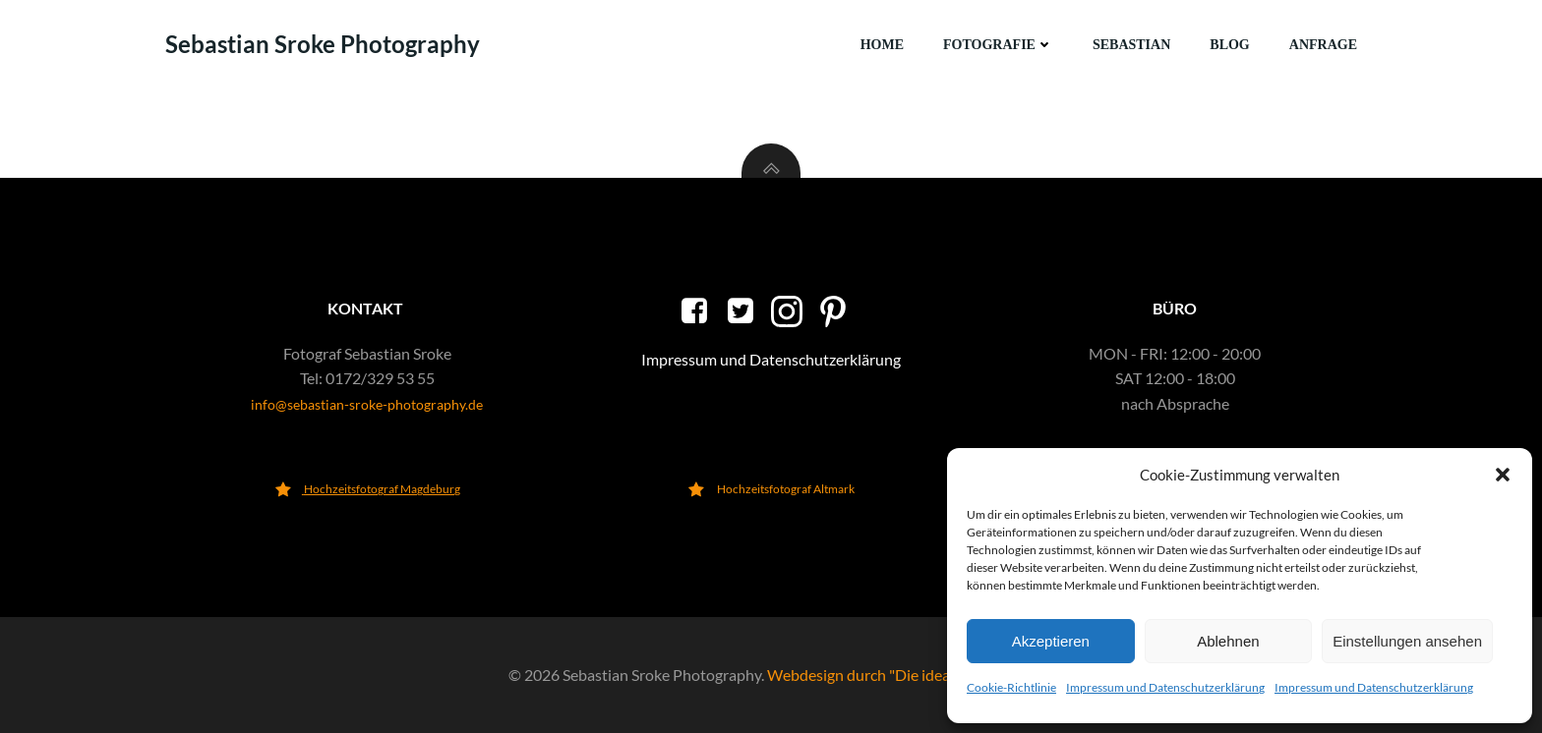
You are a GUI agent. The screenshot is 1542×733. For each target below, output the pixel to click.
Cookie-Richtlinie (1011, 687)
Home (882, 44)
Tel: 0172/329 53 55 (367, 377)
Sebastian (1131, 44)
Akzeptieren (1051, 641)
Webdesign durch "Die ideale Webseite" (901, 674)
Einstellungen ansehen (1407, 641)
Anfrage (1323, 44)
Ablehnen (1228, 641)
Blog (1229, 44)
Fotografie (998, 44)
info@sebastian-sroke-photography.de (367, 404)
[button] (1502, 474)
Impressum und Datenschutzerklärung (1165, 687)
